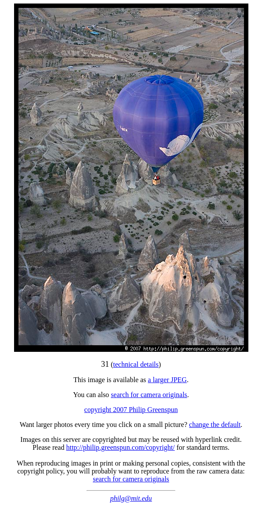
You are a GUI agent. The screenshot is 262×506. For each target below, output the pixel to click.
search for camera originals (149, 394)
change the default (214, 424)
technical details (136, 364)
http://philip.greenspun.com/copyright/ (120, 447)
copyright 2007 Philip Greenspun (131, 409)
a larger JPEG (167, 379)
